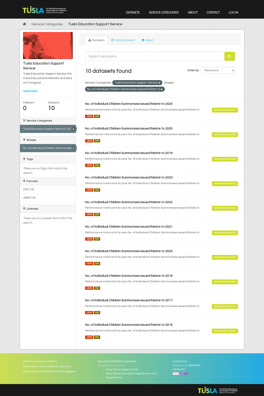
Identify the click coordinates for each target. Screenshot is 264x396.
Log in (233, 12)
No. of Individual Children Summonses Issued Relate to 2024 (128, 251)
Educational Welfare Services (117, 361)
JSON (89, 116)
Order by (193, 70)
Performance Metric (225, 110)
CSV (97, 116)
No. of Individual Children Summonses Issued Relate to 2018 (128, 275)
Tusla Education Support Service (95, 24)
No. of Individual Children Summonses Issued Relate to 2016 (128, 324)
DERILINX (194, 365)
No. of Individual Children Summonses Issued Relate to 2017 (128, 300)
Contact (213, 12)
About (192, 12)
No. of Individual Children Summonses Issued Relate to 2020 (128, 128)
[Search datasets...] (155, 56)
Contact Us (179, 361)
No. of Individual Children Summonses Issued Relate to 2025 (128, 103)
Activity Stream (123, 40)
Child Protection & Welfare (40, 361)
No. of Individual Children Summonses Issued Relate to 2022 (128, 202)
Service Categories (164, 12)
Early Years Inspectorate (122, 369)
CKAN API (178, 369)
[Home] (24, 24)
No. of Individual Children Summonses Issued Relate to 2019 (128, 153)
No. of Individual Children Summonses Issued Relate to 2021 (128, 226)
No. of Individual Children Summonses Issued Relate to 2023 (128, 177)
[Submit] (229, 56)
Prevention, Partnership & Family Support (49, 371)
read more (30, 91)
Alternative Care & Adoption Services (47, 366)
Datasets (133, 12)
